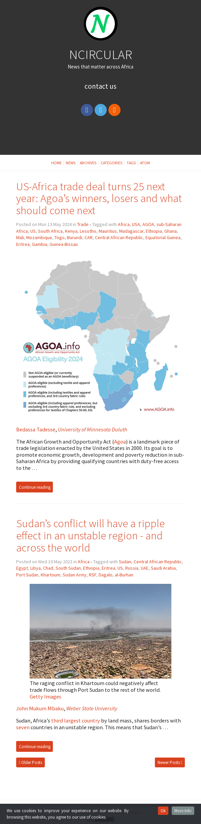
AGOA (148, 224)
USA (136, 224)
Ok (163, 811)
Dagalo (105, 575)
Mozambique (39, 237)
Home (56, 162)
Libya (35, 568)
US (33, 231)
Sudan (125, 562)
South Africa (50, 231)
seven (23, 727)
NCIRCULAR (100, 54)
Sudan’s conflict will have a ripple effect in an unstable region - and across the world (90, 535)
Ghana (170, 231)
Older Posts (30, 762)
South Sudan (68, 568)
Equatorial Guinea (162, 237)
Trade (83, 224)
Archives (88, 162)
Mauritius (108, 231)
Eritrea (23, 244)
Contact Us (100, 86)
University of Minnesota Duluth (92, 429)
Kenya (71, 231)
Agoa (120, 441)
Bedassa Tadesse (35, 429)
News (71, 162)
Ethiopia (154, 231)
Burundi (74, 237)
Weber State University (91, 708)
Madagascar (131, 231)
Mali (20, 237)
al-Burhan (124, 575)
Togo (60, 237)
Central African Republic (119, 237)
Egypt (22, 568)
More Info (183, 811)
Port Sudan (27, 575)
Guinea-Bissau (63, 244)
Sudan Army (75, 575)
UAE (144, 568)
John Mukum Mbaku (40, 708)
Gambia (39, 244)
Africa (124, 224)
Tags (131, 162)
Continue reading (35, 487)
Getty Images (45, 696)
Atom (145, 162)
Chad (48, 568)
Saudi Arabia (163, 568)
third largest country (75, 720)
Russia (131, 568)
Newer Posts (170, 762)
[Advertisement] (100, 138)
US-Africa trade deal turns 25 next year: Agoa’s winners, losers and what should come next (99, 198)
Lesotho (88, 231)
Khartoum (50, 575)
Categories (112, 162)
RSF (92, 575)
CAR (89, 237)
